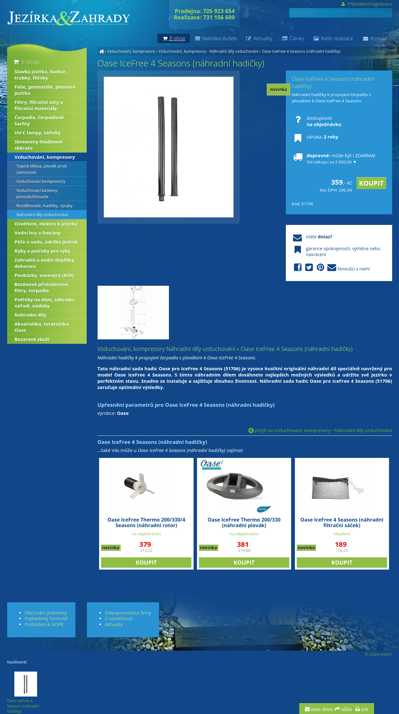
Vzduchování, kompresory (131, 51)
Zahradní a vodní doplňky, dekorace (45, 263)
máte (312, 237)
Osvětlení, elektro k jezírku (46, 224)
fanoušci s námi (331, 267)
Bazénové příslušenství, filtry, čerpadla (42, 287)
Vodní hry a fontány (38, 233)
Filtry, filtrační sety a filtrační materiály (39, 105)
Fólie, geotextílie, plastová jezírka (45, 90)
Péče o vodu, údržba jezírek (46, 242)
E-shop (26, 62)
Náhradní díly (30, 315)
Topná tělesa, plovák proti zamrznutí (42, 169)
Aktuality (259, 38)
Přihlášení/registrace (366, 4)
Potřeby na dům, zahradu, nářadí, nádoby (45, 302)
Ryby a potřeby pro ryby (42, 251)
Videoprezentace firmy (128, 613)
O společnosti (119, 618)
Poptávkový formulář (46, 618)
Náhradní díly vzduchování (42, 214)
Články (292, 38)
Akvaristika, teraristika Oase (42, 327)
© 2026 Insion (378, 654)
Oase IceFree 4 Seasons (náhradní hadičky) (301, 51)
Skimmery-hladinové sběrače (39, 144)
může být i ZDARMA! (333, 158)
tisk (364, 709)
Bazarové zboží (32, 339)
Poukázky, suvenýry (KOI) (44, 275)
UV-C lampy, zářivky (38, 132)
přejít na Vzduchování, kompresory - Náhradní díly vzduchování (320, 430)
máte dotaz (321, 709)
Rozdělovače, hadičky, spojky (45, 205)
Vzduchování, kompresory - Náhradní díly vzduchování (208, 51)
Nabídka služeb (215, 38)
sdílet (346, 709)
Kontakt (375, 38)
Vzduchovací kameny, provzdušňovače (38, 193)
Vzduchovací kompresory (41, 181)
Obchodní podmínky (46, 613)
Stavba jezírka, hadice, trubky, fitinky (41, 74)
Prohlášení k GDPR (44, 624)
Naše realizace (333, 38)
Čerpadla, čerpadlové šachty (39, 120)
